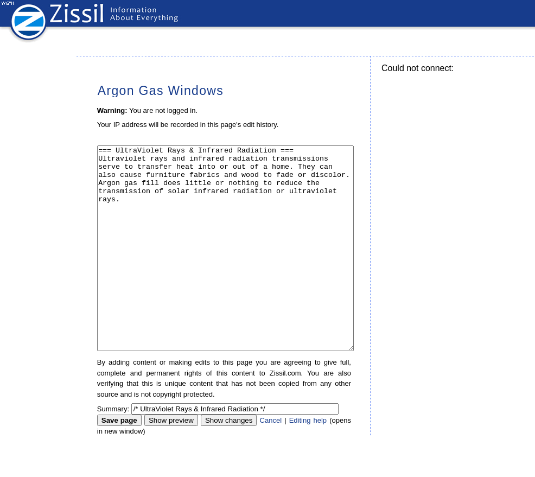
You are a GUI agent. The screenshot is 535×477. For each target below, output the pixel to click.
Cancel (271, 461)
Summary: (113, 450)
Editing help (308, 461)
